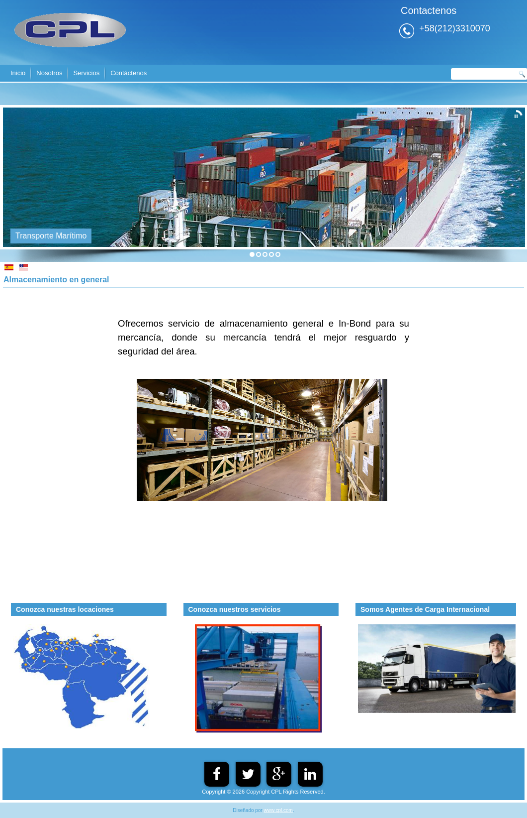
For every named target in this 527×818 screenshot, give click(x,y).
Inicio (17, 73)
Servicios (86, 73)
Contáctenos (128, 73)
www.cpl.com (278, 810)
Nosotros (49, 73)
